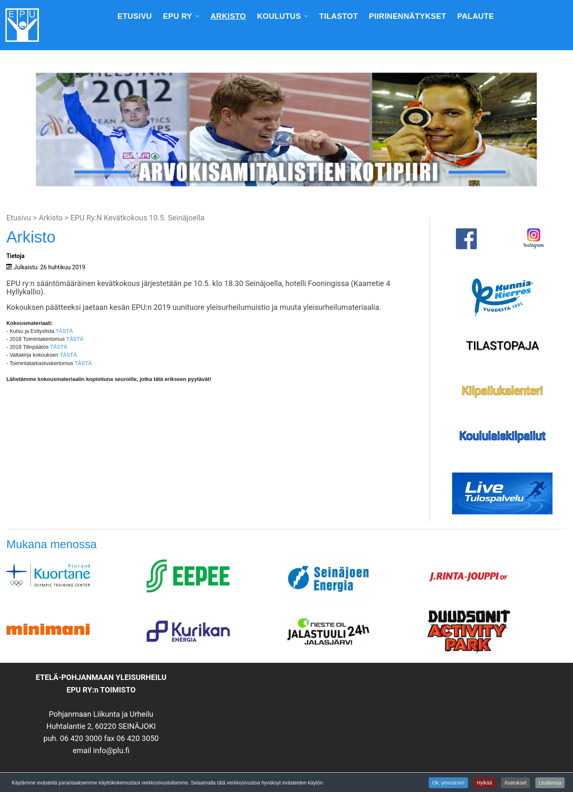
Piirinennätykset (407, 16)
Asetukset (515, 783)
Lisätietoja (550, 783)
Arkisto (228, 16)
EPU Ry (177, 16)
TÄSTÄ (64, 331)
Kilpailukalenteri (502, 391)
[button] (13, 129)
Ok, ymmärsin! (448, 783)
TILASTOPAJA (502, 346)
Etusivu (135, 16)
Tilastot (338, 16)
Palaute (475, 16)
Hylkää (484, 783)
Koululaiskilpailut (502, 436)
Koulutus (279, 16)
